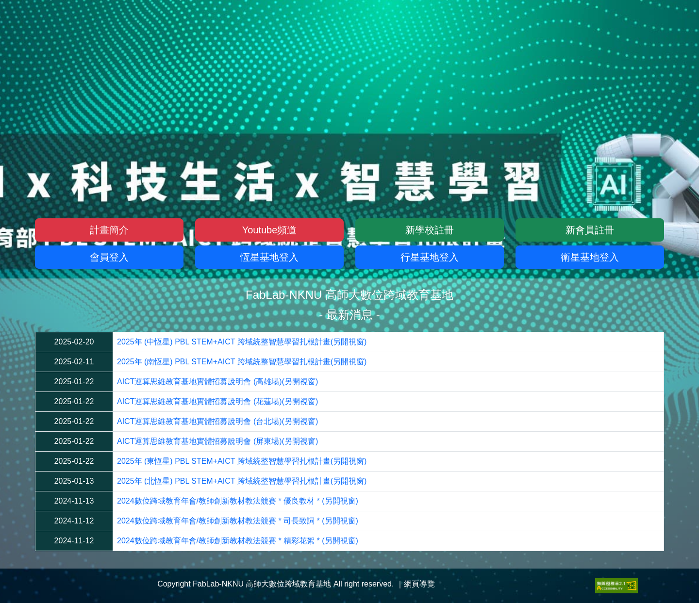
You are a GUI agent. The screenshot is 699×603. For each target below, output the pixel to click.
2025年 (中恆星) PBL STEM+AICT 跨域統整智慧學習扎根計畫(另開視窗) (241, 342)
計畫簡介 (109, 230)
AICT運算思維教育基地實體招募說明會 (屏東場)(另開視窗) (217, 441)
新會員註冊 (590, 230)
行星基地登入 (429, 257)
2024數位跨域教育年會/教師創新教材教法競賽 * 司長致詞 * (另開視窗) (237, 521)
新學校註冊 (429, 230)
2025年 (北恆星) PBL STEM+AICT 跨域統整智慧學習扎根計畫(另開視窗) (241, 481)
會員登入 (109, 257)
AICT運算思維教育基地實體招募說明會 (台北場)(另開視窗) (217, 421)
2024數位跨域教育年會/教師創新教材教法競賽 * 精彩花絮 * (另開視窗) (237, 541)
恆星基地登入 (269, 257)
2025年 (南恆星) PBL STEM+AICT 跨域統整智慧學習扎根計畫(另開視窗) (241, 362)
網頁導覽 (419, 584)
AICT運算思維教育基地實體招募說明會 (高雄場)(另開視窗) (217, 381)
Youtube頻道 (269, 230)
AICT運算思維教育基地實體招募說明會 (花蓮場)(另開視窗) (217, 401)
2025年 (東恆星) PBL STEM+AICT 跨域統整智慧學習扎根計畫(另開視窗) (241, 461)
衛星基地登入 (590, 257)
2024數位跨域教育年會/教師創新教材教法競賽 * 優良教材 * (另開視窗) (237, 501)
